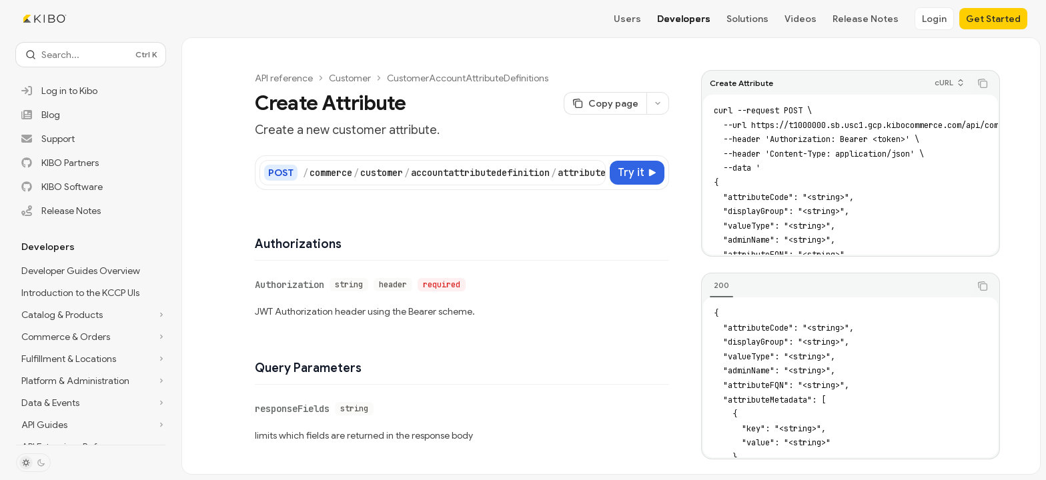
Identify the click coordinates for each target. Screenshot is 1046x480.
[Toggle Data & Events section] (91, 402)
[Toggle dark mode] (33, 462)
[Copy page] (605, 103)
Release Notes (866, 19)
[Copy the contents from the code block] (982, 83)
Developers (683, 19)
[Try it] (637, 173)
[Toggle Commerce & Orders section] (91, 336)
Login (934, 19)
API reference (284, 78)
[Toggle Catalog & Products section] (91, 314)
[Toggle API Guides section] (91, 424)
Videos (800, 19)
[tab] (721, 285)
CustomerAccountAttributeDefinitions (467, 78)
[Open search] (90, 55)
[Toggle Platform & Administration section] (91, 380)
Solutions (747, 19)
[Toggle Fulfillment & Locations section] (91, 358)
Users (627, 19)
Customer (350, 78)
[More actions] (657, 103)
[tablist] (836, 286)
